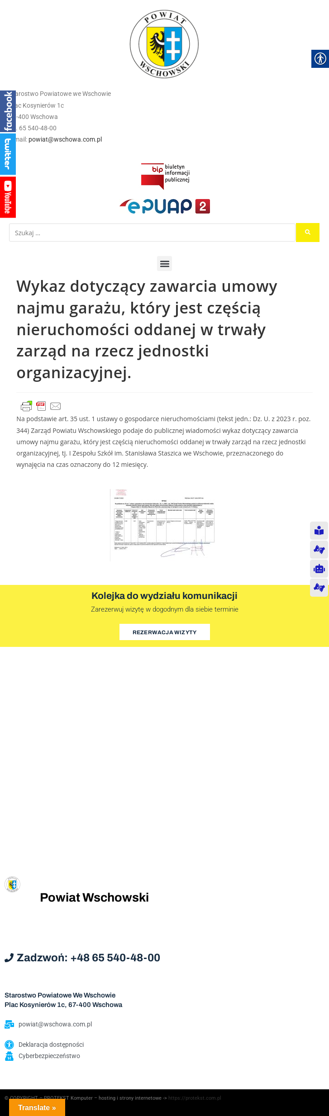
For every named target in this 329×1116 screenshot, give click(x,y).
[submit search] (308, 232)
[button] (164, 263)
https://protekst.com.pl (194, 1098)
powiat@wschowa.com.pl (65, 139)
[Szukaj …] (152, 232)
